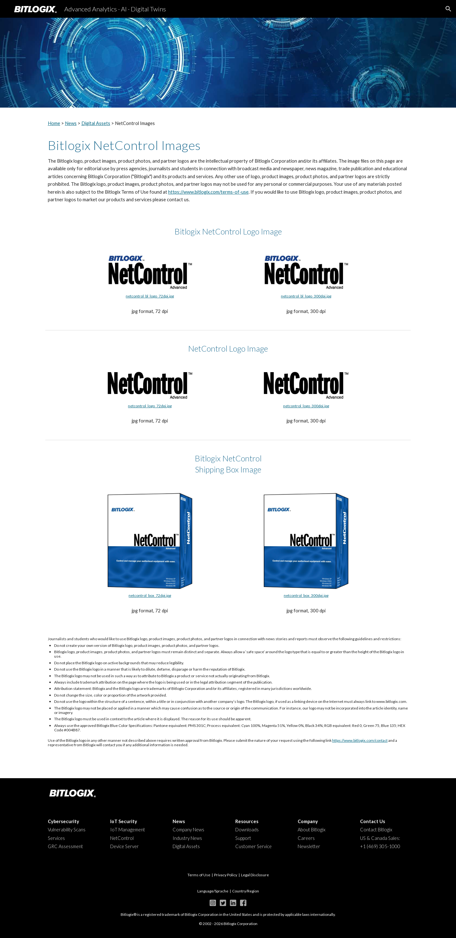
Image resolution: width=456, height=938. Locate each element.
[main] (228, 123)
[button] (448, 8)
